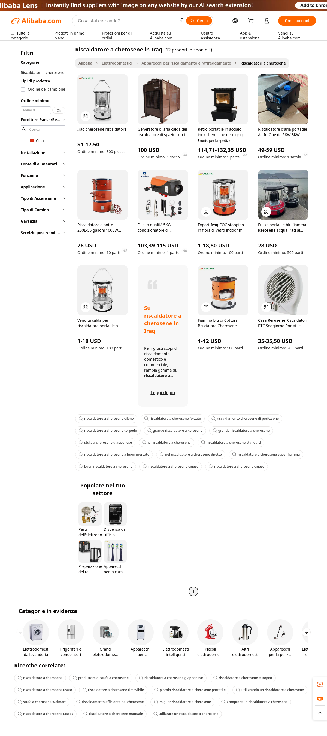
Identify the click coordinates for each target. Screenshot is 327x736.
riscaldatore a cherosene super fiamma (266, 454)
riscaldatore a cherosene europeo (242, 678)
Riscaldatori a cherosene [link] (263, 63)
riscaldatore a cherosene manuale (113, 714)
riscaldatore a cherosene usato (45, 690)
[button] (180, 20)
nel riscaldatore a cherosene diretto (191, 454)
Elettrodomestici (117, 63)
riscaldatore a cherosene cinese (170, 466)
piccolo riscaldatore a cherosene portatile (190, 690)
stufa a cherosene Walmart (42, 702)
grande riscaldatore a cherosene (241, 430)
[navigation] (41, 321)
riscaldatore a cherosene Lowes (45, 714)
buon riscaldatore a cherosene (105, 466)
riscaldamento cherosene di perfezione (245, 418)
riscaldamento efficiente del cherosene (110, 702)
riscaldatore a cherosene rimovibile (113, 690)
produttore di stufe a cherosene (101, 678)
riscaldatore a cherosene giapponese (171, 678)
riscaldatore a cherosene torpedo (108, 430)
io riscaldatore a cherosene (166, 442)
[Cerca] (199, 20)
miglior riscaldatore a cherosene (182, 702)
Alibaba (85, 63)
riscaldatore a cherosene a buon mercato (114, 454)
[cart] (252, 21)
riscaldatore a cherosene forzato (172, 418)
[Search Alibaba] (125, 21)
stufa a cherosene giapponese (105, 442)
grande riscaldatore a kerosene (174, 430)
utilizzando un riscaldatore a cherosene (270, 690)
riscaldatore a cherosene (40, 678)
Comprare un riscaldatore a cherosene (254, 702)
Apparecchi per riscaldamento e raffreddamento (186, 63)
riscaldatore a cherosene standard (231, 442)
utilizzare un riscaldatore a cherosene (186, 714)
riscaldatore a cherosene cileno (106, 418)
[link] (320, 684)
